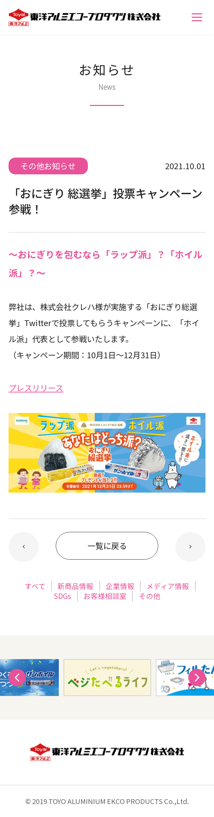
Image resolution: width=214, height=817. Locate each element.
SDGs (62, 596)
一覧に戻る (107, 545)
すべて (35, 586)
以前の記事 (190, 547)
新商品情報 (75, 586)
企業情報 (120, 586)
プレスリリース (36, 387)
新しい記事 (24, 547)
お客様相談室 (104, 596)
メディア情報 (167, 586)
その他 (149, 596)
